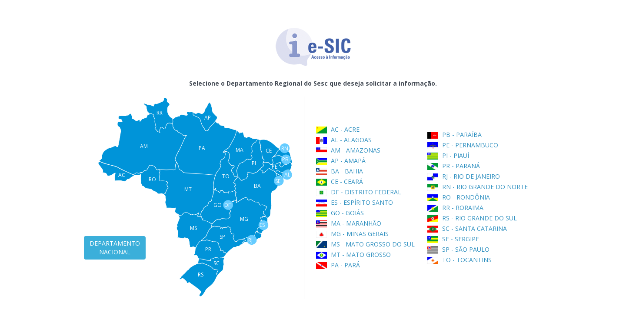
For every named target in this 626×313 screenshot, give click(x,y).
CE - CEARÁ (339, 181)
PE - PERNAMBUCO (462, 145)
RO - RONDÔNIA (458, 197)
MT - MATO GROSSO (353, 254)
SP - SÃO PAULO (458, 249)
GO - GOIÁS (340, 213)
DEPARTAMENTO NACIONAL (115, 247)
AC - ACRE (338, 129)
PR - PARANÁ (453, 166)
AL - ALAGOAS (344, 140)
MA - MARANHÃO (348, 223)
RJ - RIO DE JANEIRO (463, 176)
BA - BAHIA (339, 171)
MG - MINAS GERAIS (352, 234)
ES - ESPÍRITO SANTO (354, 202)
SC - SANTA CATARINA (467, 228)
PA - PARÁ (338, 265)
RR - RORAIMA (455, 207)
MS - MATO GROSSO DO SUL (365, 244)
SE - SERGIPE (453, 239)
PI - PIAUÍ (448, 155)
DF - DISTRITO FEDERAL (358, 192)
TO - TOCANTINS (459, 260)
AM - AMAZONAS (348, 150)
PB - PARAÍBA (454, 134)
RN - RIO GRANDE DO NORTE (477, 187)
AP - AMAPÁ (341, 160)
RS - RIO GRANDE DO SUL (472, 218)
